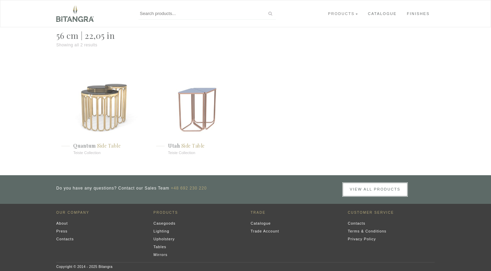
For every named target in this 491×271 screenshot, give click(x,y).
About (62, 223)
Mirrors (160, 255)
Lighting (161, 231)
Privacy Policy (362, 239)
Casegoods (164, 223)
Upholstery (164, 239)
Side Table (109, 145)
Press (62, 231)
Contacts (65, 239)
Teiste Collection (87, 153)
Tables (159, 247)
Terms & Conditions (367, 231)
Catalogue (382, 14)
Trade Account (265, 231)
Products (341, 14)
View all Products (375, 189)
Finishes (418, 14)
